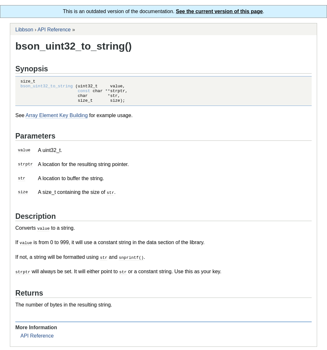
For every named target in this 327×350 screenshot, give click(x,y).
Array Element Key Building (57, 120)
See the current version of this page (219, 11)
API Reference (54, 29)
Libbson (24, 29)
